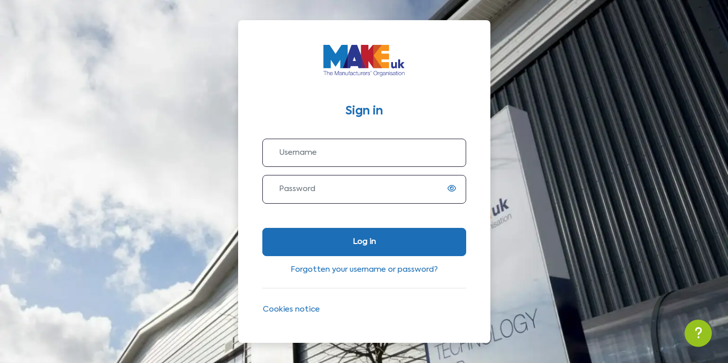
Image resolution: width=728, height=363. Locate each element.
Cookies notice (291, 309)
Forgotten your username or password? (364, 269)
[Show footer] (698, 333)
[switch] (454, 189)
